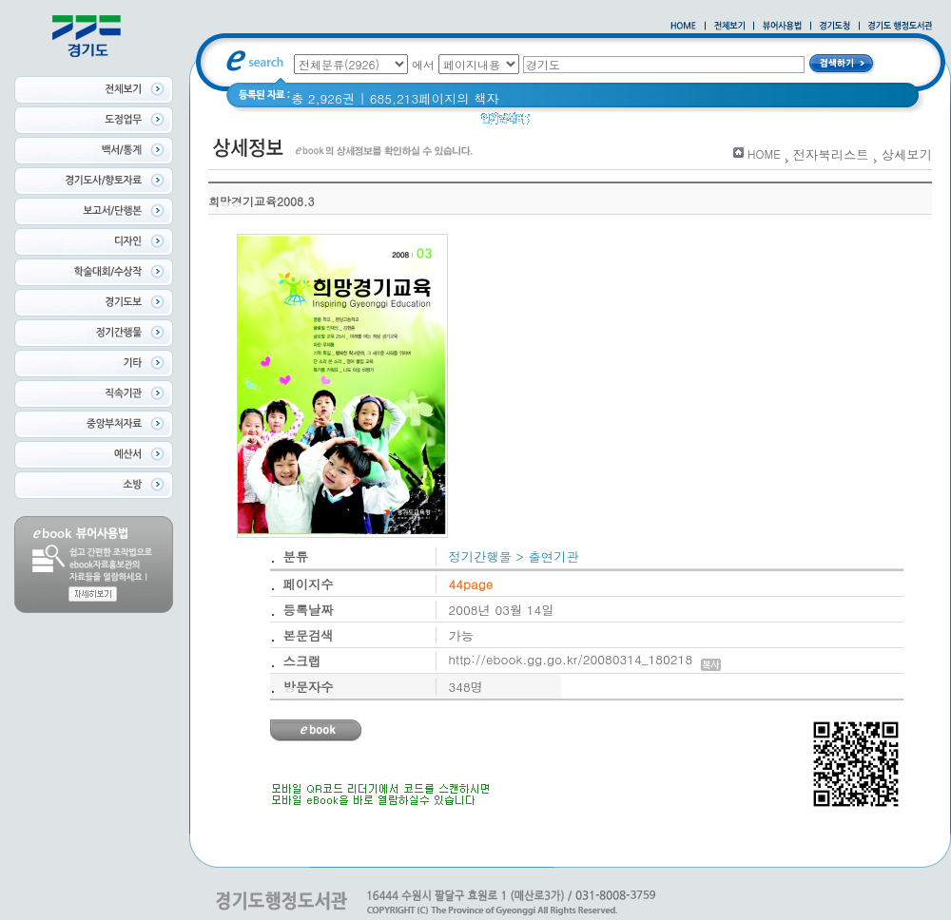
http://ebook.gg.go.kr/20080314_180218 (585, 659)
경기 (555, 123)
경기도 (601, 123)
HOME (764, 153)
